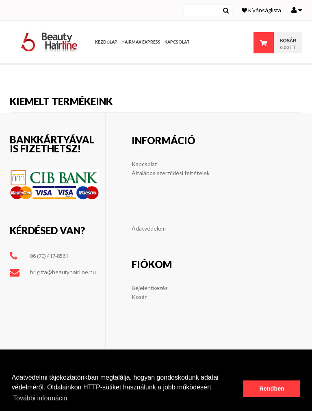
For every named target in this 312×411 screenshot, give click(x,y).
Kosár (139, 296)
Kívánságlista (261, 10)
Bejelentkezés (150, 287)
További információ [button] (40, 398)
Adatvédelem (149, 228)
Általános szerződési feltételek (171, 172)
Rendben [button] (271, 388)
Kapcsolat (144, 163)
